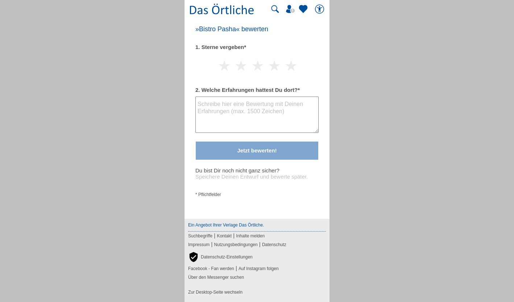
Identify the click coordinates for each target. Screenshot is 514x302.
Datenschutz (274, 244)
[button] (220, 257)
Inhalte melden (250, 235)
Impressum (199, 244)
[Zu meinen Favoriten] (304, 9)
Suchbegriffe (200, 235)
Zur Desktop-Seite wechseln (215, 292)
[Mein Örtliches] (291, 9)
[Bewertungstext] (257, 115)
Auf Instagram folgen (259, 268)
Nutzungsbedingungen (236, 244)
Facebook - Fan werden (211, 268)
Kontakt (224, 235)
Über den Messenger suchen (216, 277)
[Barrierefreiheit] (320, 9)
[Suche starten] (275, 9)
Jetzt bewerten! (257, 150)
